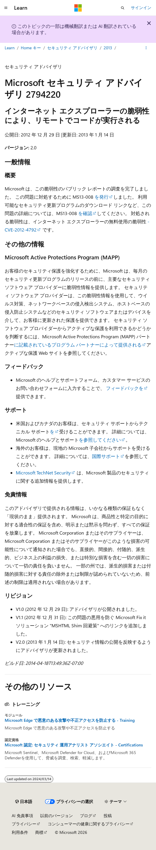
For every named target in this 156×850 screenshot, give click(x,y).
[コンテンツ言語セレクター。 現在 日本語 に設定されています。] (24, 801)
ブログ (86, 815)
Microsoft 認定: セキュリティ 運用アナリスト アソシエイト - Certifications (74, 745)
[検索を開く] (122, 8)
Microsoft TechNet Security (43, 472)
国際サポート (106, 456)
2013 (108, 47)
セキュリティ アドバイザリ (72, 47)
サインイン (141, 7)
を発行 (101, 197)
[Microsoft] (78, 8)
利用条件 (20, 832)
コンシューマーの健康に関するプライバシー (89, 824)
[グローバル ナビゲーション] (6, 8)
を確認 (84, 213)
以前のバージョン (56, 815)
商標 (39, 832)
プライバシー (24, 824)
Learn (10, 47)
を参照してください (100, 440)
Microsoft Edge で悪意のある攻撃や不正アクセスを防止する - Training (70, 720)
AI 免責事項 (22, 815)
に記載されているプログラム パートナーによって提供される (78, 345)
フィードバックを (124, 388)
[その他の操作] (146, 48)
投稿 (108, 815)
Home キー (31, 47)
